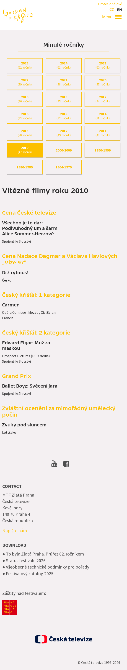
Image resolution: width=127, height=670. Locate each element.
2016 (24, 116)
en (119, 10)
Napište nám (14, 530)
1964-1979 (64, 167)
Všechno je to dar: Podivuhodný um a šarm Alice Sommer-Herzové (29, 228)
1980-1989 (25, 167)
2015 (63, 116)
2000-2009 (64, 150)
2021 (63, 82)
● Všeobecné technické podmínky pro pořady (45, 567)
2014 (102, 116)
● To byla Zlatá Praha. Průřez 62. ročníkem (43, 554)
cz (111, 10)
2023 (102, 65)
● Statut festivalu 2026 (24, 560)
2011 (102, 133)
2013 (24, 133)
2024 (63, 65)
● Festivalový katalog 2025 (27, 573)
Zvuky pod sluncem (24, 425)
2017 (102, 99)
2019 (24, 99)
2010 (24, 149)
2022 (24, 82)
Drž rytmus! (15, 273)
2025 (24, 65)
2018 (63, 99)
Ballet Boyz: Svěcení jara (29, 386)
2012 (63, 133)
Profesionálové (110, 4)
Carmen (11, 305)
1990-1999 (103, 150)
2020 (102, 82)
